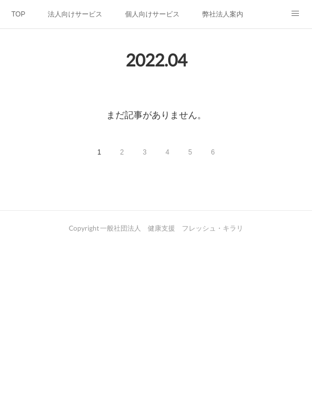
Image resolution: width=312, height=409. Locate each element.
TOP (18, 14)
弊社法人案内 (222, 14)
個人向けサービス (152, 14)
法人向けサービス (75, 14)
